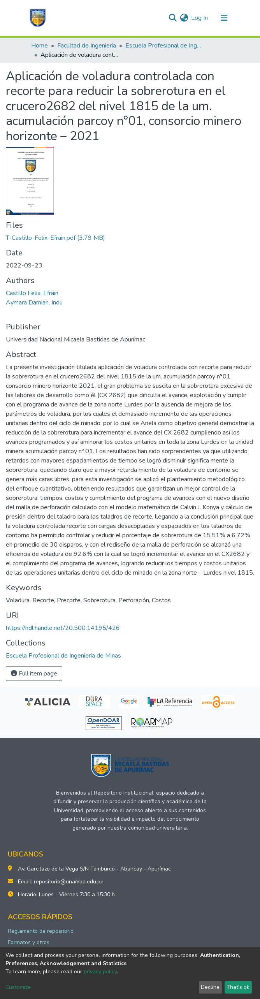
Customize (18, 987)
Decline (210, 987)
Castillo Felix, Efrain (32, 293)
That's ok (238, 987)
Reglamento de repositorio (41, 931)
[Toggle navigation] (224, 18)
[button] (184, 18)
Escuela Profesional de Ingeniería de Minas (164, 45)
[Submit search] (172, 18)
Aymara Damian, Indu (34, 302)
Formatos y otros (28, 942)
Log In (200, 18)
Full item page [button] (34, 673)
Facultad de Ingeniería (86, 45)
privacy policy (100, 971)
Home (39, 45)
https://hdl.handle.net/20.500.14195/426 (63, 628)
